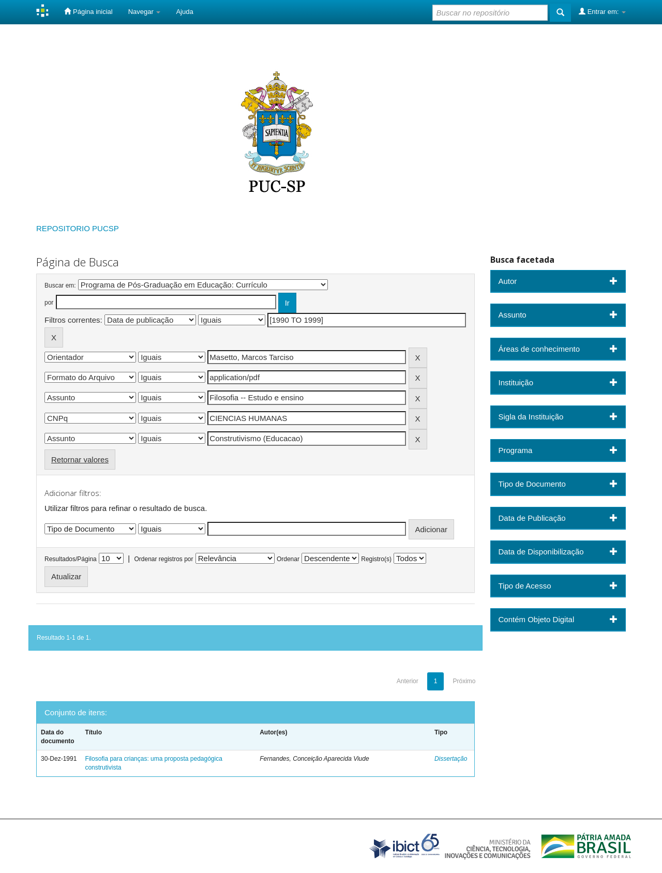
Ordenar (288, 559)
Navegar (144, 12)
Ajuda (184, 12)
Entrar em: (602, 11)
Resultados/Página (70, 559)
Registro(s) (376, 559)
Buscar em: (60, 285)
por (48, 302)
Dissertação (450, 758)
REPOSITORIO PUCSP (77, 228)
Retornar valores (80, 459)
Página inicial (88, 11)
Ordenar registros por (163, 559)
